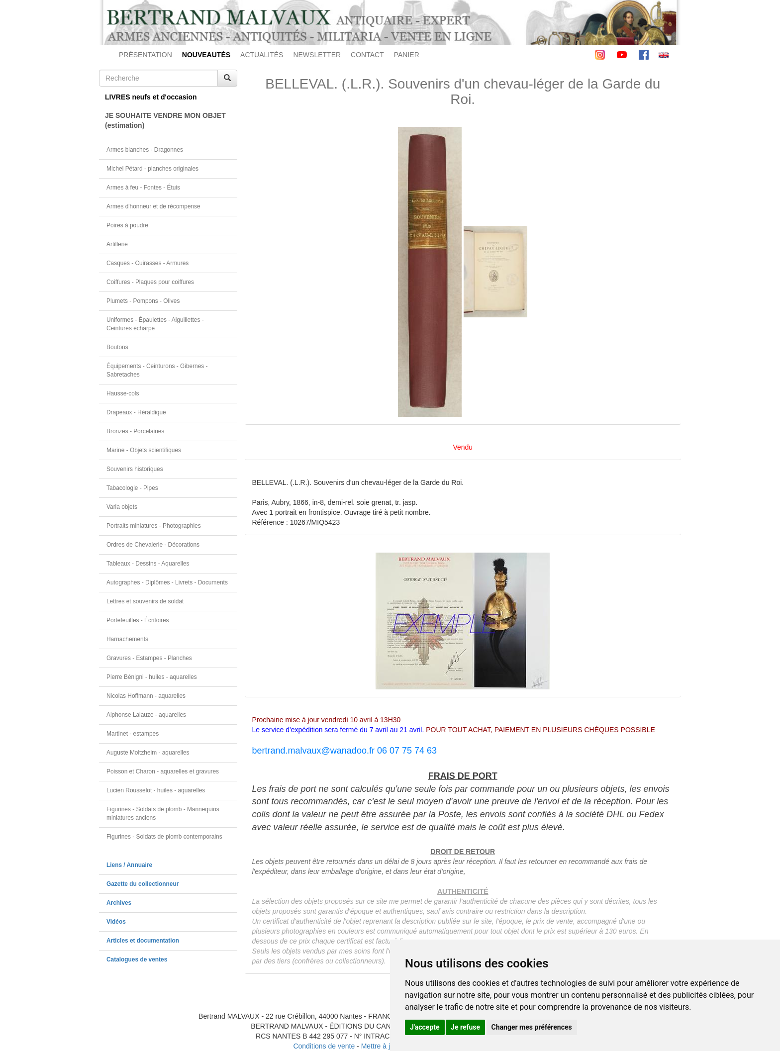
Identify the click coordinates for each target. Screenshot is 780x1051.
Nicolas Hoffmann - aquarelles (146, 695)
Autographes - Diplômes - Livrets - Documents (167, 582)
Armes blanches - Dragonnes (144, 149)
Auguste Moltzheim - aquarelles (148, 752)
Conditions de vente (324, 1046)
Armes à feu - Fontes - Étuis (143, 187)
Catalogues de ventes (136, 959)
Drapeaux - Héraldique (136, 412)
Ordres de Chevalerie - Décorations (152, 544)
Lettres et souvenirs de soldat (145, 601)
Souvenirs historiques (134, 469)
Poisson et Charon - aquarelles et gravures (162, 771)
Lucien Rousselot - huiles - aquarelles (155, 790)
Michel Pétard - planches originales (152, 168)
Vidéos (116, 921)
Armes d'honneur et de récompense (153, 206)
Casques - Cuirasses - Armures (147, 263)
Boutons (117, 347)
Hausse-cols (122, 393)
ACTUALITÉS (261, 55)
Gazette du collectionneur (142, 883)
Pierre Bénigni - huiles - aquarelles (151, 676)
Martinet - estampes (132, 733)
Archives (118, 902)
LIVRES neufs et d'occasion (151, 97)
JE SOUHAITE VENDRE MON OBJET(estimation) (165, 120)
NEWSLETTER (317, 55)
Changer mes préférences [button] (531, 1027)
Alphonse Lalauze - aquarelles (146, 714)
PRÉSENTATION (145, 55)
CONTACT (367, 55)
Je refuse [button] (465, 1027)
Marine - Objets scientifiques (143, 450)
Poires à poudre (127, 225)
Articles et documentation (142, 940)
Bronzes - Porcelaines (135, 431)
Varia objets (121, 506)
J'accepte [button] (425, 1027)
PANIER (406, 55)
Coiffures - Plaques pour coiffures (150, 282)
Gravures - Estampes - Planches (149, 658)
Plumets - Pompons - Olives (143, 300)
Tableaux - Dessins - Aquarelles (148, 563)
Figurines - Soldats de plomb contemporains (164, 836)
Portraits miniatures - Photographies (153, 525)
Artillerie (117, 244)
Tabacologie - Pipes (132, 487)
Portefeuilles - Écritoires (137, 620)
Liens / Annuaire (129, 864)
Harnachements (127, 639)
